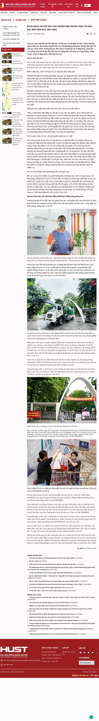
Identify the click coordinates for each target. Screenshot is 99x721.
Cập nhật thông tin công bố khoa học (17, 78)
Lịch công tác (68, 5)
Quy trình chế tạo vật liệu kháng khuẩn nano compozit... (17, 141)
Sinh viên (52, 12)
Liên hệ (76, 5)
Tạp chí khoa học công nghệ (11, 44)
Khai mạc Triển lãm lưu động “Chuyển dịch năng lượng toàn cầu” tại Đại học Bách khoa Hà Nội (60, 652)
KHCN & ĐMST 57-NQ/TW (66, 12)
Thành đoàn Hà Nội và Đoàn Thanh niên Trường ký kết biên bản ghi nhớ (52, 607)
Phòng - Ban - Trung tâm (50, 704)
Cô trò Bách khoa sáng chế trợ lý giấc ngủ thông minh (47, 630)
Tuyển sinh (34, 12)
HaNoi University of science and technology (20, 6)
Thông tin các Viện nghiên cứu (17, 55)
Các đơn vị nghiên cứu (11, 39)
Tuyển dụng (42, 5)
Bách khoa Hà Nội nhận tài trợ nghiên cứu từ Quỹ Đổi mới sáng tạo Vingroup (54, 663)
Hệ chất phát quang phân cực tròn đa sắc (12, 63)
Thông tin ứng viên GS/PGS (10, 28)
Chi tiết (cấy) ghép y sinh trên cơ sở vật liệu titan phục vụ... (12, 115)
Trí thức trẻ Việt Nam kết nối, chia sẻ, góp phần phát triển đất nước (51, 616)
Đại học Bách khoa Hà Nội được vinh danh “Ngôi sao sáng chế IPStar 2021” (54, 624)
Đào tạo (44, 12)
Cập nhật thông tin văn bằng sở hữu (17, 70)
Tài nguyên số (52, 5)
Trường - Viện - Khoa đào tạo (51, 698)
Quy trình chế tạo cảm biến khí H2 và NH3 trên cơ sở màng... (17, 101)
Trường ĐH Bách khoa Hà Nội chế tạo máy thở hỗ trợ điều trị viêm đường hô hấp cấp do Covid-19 (61, 672)
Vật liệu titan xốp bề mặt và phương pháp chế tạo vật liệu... (17, 123)
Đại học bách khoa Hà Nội (21, 4)
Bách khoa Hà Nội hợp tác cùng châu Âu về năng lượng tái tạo (49, 660)
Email (60, 4)
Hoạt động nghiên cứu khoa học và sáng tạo (11, 34)
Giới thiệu (3, 12)
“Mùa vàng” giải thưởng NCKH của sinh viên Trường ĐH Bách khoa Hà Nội (53, 677)
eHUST (95, 12)
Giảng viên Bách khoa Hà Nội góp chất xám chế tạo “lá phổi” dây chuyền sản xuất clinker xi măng (61, 640)
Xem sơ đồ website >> (90, 715)
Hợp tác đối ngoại (84, 12)
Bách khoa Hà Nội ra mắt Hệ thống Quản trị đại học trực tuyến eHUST (51, 601)
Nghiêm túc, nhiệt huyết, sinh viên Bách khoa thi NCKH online (49, 649)
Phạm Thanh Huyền (89, 591)
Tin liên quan (7, 49)
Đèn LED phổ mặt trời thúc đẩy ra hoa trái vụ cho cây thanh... (17, 86)
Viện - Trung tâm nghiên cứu (51, 701)
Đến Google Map (86, 706)
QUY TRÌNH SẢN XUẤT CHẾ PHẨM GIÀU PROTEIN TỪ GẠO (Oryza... (17, 132)
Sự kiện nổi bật (22, 12)
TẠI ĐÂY (40, 391)
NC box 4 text (33, 604)
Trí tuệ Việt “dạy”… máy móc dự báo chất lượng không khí (48, 633)
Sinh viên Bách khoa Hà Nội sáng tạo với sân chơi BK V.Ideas (49, 645)
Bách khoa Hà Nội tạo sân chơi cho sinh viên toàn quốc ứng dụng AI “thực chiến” (56, 627)
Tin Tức (12, 12)
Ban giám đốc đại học (49, 695)
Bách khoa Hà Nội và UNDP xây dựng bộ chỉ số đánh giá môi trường (51, 657)
